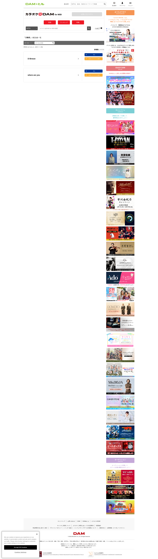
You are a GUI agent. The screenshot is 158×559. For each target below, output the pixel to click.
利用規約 (98, 525)
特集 (78, 22)
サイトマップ (61, 521)
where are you (34, 75)
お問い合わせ (71, 521)
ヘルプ (97, 28)
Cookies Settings (20, 555)
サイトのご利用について (63, 525)
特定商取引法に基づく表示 (40, 528)
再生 (94, 54)
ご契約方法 (102, 528)
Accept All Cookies (20, 550)
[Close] (37, 537)
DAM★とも (86, 521)
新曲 (49, 22)
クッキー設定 (68, 528)
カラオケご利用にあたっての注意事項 (83, 525)
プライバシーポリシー (56, 528)
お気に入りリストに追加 (94, 58)
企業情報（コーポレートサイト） (116, 528)
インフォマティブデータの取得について (85, 528)
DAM (78, 521)
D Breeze (31, 59)
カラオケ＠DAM (95, 521)
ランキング (64, 22)
